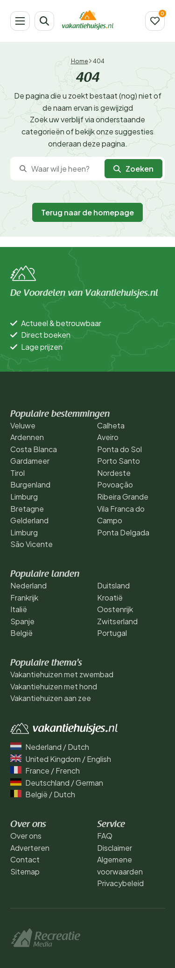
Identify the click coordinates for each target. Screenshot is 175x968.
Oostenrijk (115, 609)
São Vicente (31, 544)
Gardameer (29, 461)
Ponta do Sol (119, 449)
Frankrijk (24, 597)
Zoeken (133, 169)
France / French (45, 770)
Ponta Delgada (123, 532)
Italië (18, 609)
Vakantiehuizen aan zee (50, 698)
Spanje (22, 621)
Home (79, 61)
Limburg (24, 496)
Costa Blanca (33, 449)
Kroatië (110, 597)
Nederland (28, 585)
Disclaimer (114, 848)
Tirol (17, 473)
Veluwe (22, 425)
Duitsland (113, 585)
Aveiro (108, 437)
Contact (25, 859)
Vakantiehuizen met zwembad (61, 674)
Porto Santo (118, 461)
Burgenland (30, 484)
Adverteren (29, 848)
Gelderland (29, 520)
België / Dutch (42, 794)
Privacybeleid (120, 883)
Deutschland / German (56, 783)
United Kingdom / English (60, 759)
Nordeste (114, 473)
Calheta (111, 425)
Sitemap (25, 871)
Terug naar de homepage (87, 212)
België (21, 633)
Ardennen (27, 437)
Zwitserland (117, 621)
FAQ (104, 836)
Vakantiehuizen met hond (53, 686)
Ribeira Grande (122, 496)
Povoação (115, 484)
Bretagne (27, 509)
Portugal (112, 633)
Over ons (26, 836)
